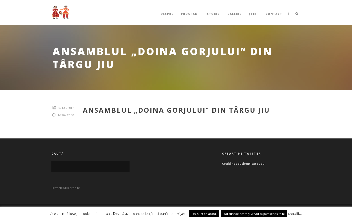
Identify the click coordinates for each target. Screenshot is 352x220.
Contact (274, 13)
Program (189, 13)
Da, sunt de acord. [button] (204, 214)
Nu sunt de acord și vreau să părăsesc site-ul (254, 214)
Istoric (213, 13)
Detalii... (295, 213)
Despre (167, 13)
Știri (253, 13)
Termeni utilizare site (65, 188)
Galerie (234, 13)
